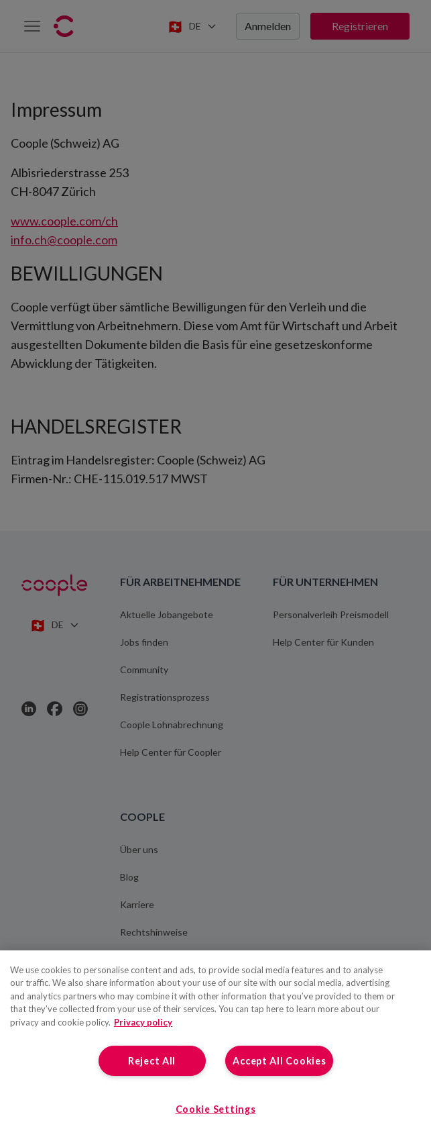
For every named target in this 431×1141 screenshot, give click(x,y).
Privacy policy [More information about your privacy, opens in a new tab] (143, 1022)
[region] (215, 1045)
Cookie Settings (216, 1109)
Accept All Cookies (279, 1060)
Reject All (152, 1060)
